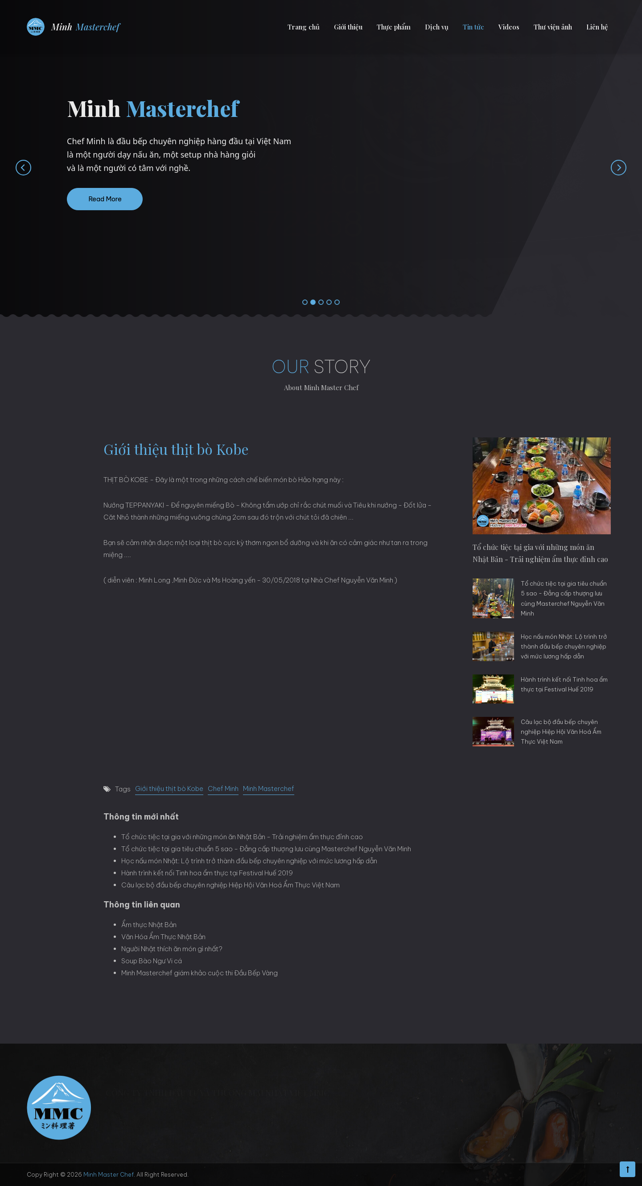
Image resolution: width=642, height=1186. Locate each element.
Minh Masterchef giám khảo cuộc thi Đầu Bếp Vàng (199, 973)
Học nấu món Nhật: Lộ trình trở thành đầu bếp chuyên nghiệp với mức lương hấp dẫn (249, 861)
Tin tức (473, 26)
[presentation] (14, 167)
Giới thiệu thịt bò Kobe (169, 788)
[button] (305, 302)
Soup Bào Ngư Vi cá (151, 961)
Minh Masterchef (268, 788)
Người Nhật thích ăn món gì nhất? (171, 949)
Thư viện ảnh (553, 26)
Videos (508, 26)
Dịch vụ (437, 26)
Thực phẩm (394, 26)
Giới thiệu (348, 26)
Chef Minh (223, 788)
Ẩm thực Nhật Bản (149, 924)
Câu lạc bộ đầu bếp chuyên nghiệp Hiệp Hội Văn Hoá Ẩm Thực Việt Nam (230, 885)
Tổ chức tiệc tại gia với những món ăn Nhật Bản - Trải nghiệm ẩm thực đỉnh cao (242, 836)
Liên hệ (597, 26)
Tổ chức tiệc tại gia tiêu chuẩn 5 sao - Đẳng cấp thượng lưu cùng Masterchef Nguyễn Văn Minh (266, 849)
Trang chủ (304, 26)
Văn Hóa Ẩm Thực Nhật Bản (163, 936)
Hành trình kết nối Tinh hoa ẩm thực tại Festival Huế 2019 (207, 873)
